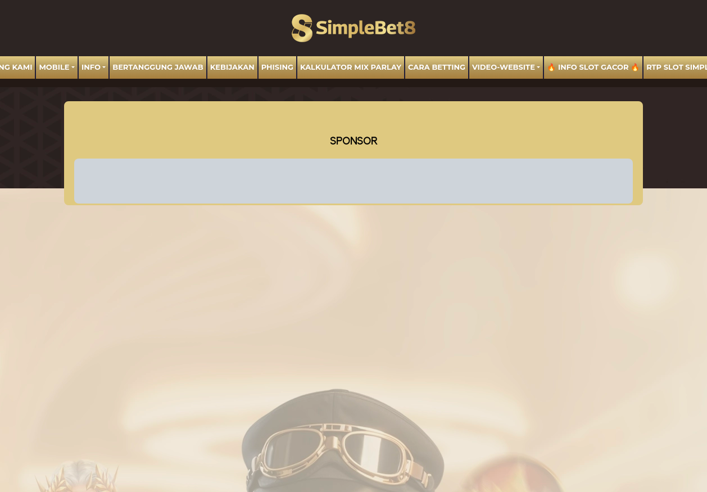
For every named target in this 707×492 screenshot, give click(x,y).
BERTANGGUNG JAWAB (157, 66)
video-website (503, 66)
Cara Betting (436, 66)
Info (91, 66)
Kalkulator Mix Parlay (350, 66)
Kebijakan (232, 66)
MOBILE (54, 66)
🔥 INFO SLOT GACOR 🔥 (593, 66)
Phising (277, 66)
